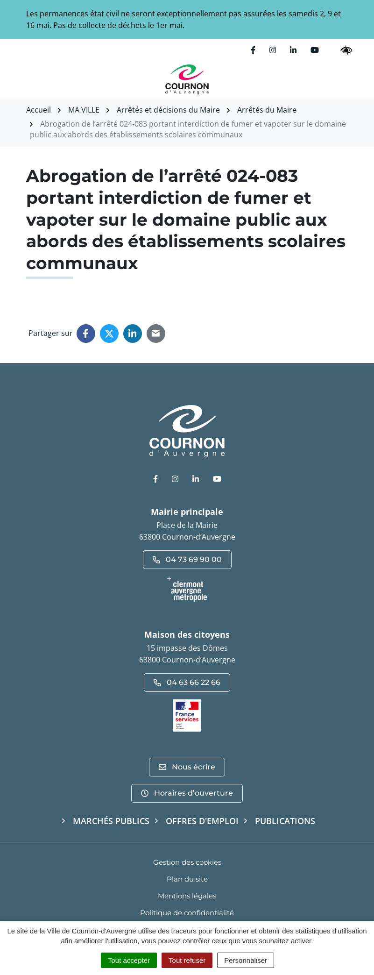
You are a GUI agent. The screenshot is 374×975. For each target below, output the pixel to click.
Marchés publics (111, 820)
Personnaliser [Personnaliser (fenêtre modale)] (245, 960)
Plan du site (187, 879)
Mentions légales (187, 895)
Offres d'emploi (202, 820)
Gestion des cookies (187, 862)
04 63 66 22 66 (187, 682)
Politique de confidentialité (187, 912)
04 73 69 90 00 (187, 559)
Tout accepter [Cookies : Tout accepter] (129, 960)
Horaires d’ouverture (187, 793)
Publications (285, 820)
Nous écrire (187, 766)
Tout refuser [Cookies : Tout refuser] (187, 960)
